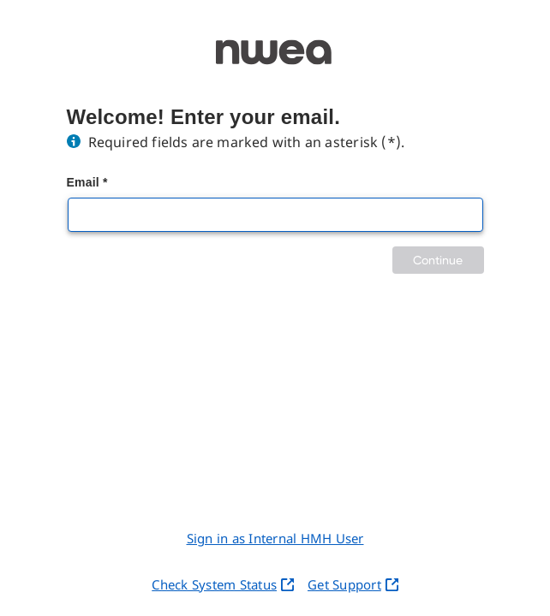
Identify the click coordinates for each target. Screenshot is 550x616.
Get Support (353, 584)
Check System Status (223, 584)
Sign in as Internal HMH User (275, 538)
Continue (438, 259)
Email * (87, 182)
